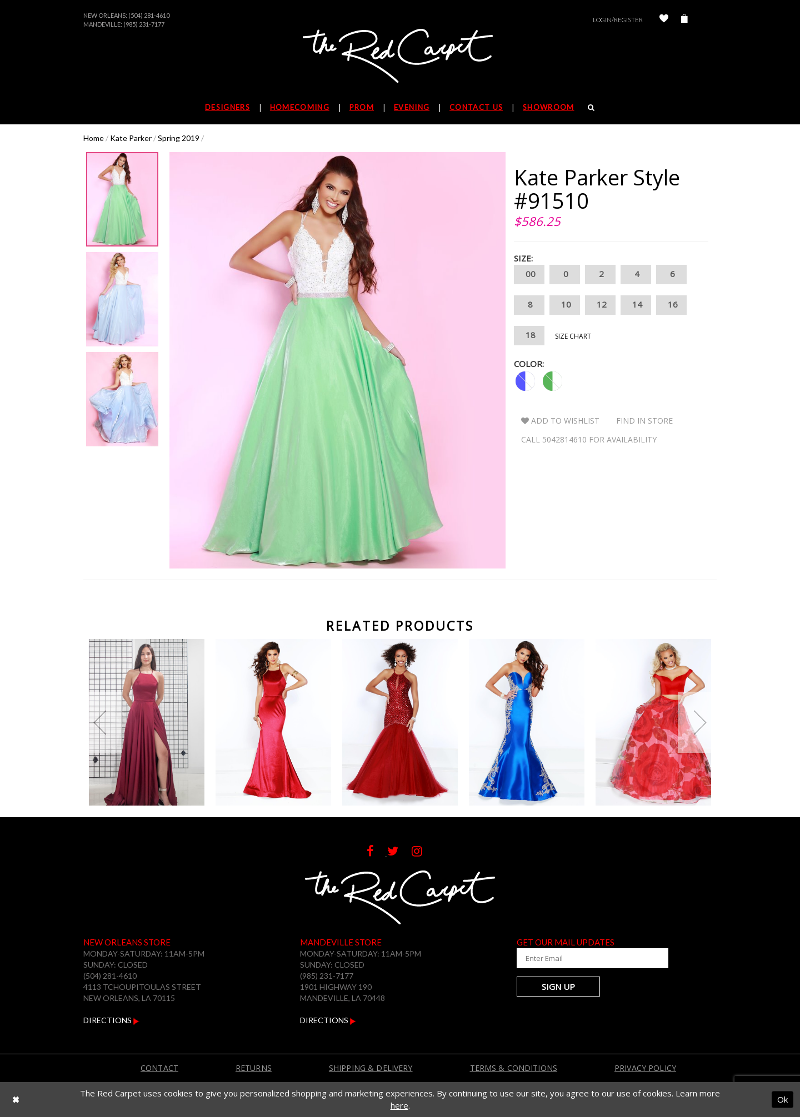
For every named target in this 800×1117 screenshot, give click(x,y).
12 (600, 305)
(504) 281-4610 (148, 15)
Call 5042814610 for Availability (589, 439)
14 (636, 305)
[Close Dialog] (16, 1099)
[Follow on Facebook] (377, 852)
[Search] (591, 107)
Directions (111, 1020)
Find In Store (644, 420)
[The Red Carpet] (400, 56)
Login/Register (618, 19)
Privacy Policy (645, 1068)
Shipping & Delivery (371, 1068)
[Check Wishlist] (663, 19)
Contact (159, 1068)
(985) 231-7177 (143, 24)
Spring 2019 (178, 138)
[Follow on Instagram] (422, 852)
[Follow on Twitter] (399, 852)
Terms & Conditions (514, 1068)
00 (529, 274)
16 (671, 305)
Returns (254, 1068)
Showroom (548, 107)
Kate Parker (131, 138)
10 (564, 305)
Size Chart (573, 336)
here (399, 1105)
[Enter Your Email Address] (583, 958)
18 (529, 335)
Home (93, 138)
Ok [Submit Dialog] (782, 1099)
